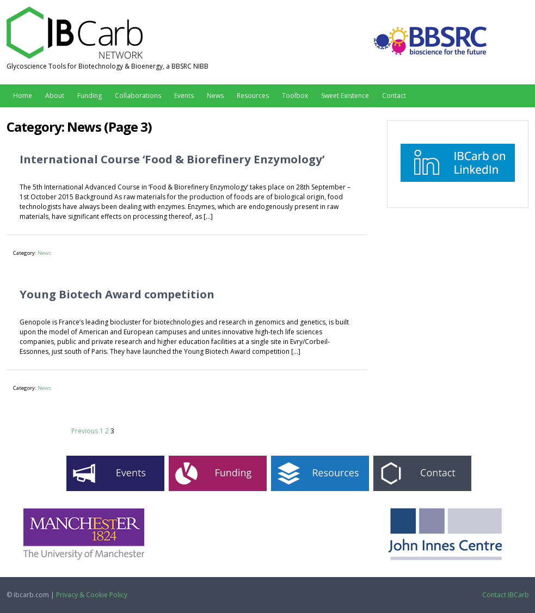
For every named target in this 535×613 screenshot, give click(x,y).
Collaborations (138, 95)
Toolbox (295, 95)
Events (184, 95)
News (215, 95)
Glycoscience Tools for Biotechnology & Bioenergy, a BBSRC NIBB (107, 66)
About (54, 95)
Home (22, 95)
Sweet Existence (345, 95)
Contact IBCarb (505, 594)
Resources (253, 95)
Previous (84, 431)
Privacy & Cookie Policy (91, 594)
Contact (394, 95)
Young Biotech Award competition (117, 294)
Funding (89, 95)
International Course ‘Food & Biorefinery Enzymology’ (172, 159)
